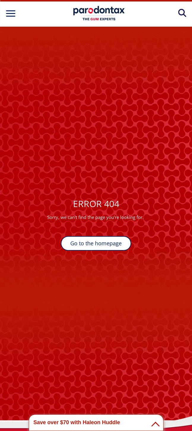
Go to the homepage (96, 243)
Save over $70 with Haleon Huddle (77, 422)
